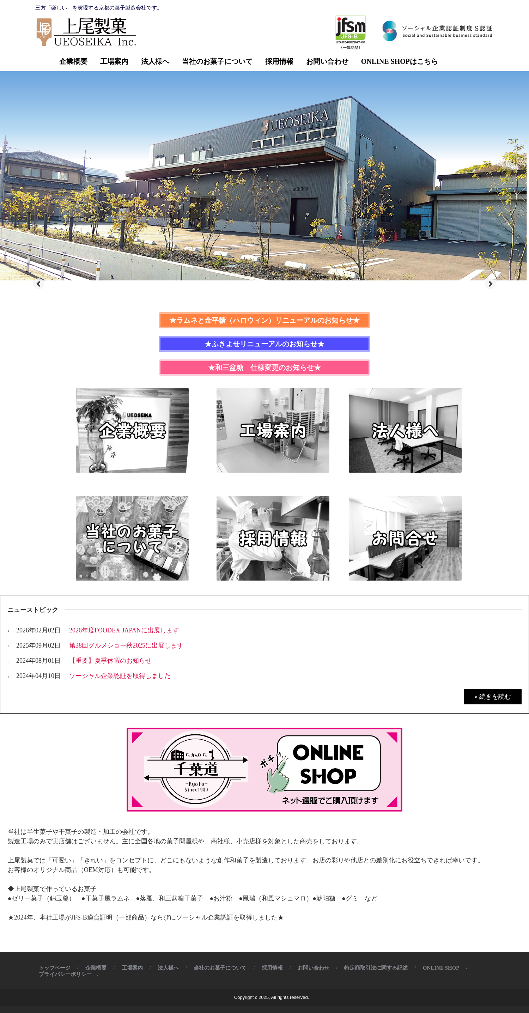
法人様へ (155, 61)
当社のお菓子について (217, 61)
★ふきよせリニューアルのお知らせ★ (264, 344)
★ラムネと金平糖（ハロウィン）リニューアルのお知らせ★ (264, 320)
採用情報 (279, 61)
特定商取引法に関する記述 (376, 968)
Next (490, 284)
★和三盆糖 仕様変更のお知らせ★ (264, 367)
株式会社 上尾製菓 (84, 31)
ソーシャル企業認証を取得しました (120, 675)
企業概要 (73, 61)
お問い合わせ (327, 61)
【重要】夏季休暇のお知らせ (110, 660)
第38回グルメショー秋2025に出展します (126, 645)
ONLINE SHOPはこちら (399, 61)
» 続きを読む (493, 696)
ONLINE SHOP (441, 968)
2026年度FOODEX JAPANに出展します (124, 630)
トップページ (55, 968)
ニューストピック (32, 609)
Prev (38, 284)
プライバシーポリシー (65, 974)
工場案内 (114, 61)
